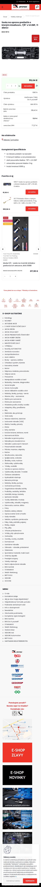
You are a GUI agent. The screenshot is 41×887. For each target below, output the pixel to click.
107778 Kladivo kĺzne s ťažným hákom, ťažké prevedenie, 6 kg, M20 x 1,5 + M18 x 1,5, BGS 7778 (25, 201)
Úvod (5, 17)
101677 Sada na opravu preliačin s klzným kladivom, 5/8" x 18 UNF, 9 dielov (25, 184)
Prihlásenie (22, 1)
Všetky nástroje (16, 17)
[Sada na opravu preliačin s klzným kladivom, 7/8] (20, 53)
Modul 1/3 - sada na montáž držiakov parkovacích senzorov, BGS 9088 (19, 264)
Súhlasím (30, 881)
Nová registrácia (34, 1)
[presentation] (3, 249)
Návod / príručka (10, 140)
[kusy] (11, 86)
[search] (37, 7)
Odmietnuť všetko (13, 881)
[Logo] (20, 7)
